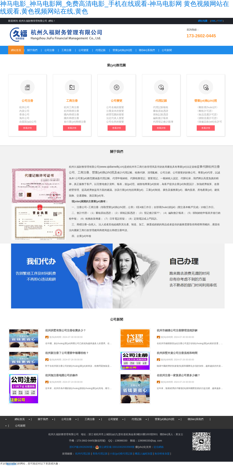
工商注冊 (66, 50)
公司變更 (84, 50)
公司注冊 (49, 50)
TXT (220, 20)
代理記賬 (100, 50)
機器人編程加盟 (144, 453)
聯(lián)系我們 (147, 50)
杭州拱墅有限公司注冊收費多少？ (65, 330)
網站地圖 (202, 20)
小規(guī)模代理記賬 (121, 453)
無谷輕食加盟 (162, 453)
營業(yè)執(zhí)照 (122, 50)
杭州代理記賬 (82, 453)
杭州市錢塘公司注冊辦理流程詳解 (177, 330)
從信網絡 (159, 446)
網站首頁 (16, 50)
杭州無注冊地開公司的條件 (61, 375)
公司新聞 (167, 50)
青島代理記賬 (100, 453)
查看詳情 (27, 128)
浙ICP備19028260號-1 (82, 446)
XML (213, 20)
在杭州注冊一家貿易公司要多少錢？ (178, 375)
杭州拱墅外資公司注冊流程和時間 (177, 352)
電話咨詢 (8, 464)
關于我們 (32, 50)
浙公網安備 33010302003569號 (114, 446)
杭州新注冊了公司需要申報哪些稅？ (67, 352)
